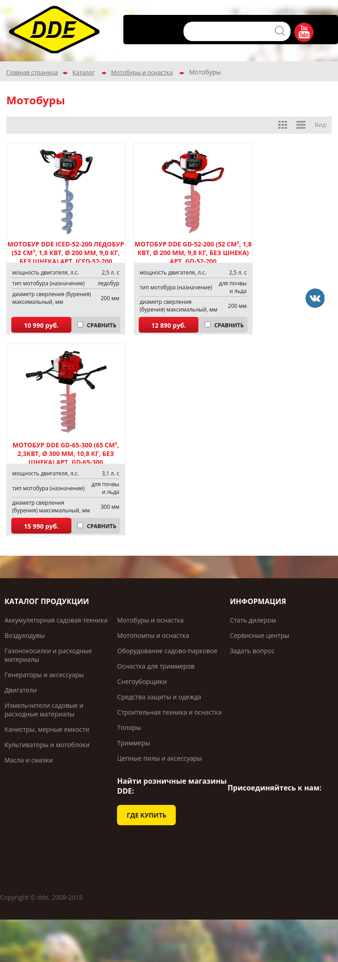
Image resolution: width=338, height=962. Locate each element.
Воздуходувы (25, 635)
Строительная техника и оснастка (169, 712)
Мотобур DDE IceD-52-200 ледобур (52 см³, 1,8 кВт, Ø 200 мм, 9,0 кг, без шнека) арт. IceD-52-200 (66, 252)
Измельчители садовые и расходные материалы (44, 709)
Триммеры (133, 743)
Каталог (83, 72)
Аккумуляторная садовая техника (56, 620)
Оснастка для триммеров (155, 666)
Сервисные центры (259, 635)
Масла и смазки (29, 760)
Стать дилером (253, 620)
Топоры (129, 727)
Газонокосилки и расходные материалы (48, 655)
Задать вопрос (252, 650)
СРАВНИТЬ (101, 325)
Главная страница (32, 72)
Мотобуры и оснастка (142, 72)
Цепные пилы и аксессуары (159, 758)
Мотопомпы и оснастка (153, 635)
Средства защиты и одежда (159, 696)
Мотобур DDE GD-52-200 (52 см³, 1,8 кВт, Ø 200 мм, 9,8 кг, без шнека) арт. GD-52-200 (193, 252)
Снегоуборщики (142, 681)
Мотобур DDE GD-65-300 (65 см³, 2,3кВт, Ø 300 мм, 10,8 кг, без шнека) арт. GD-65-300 (66, 453)
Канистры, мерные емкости (47, 729)
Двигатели (21, 690)
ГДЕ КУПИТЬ (146, 815)
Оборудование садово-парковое (167, 650)
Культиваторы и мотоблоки (47, 744)
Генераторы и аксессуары (44, 674)
